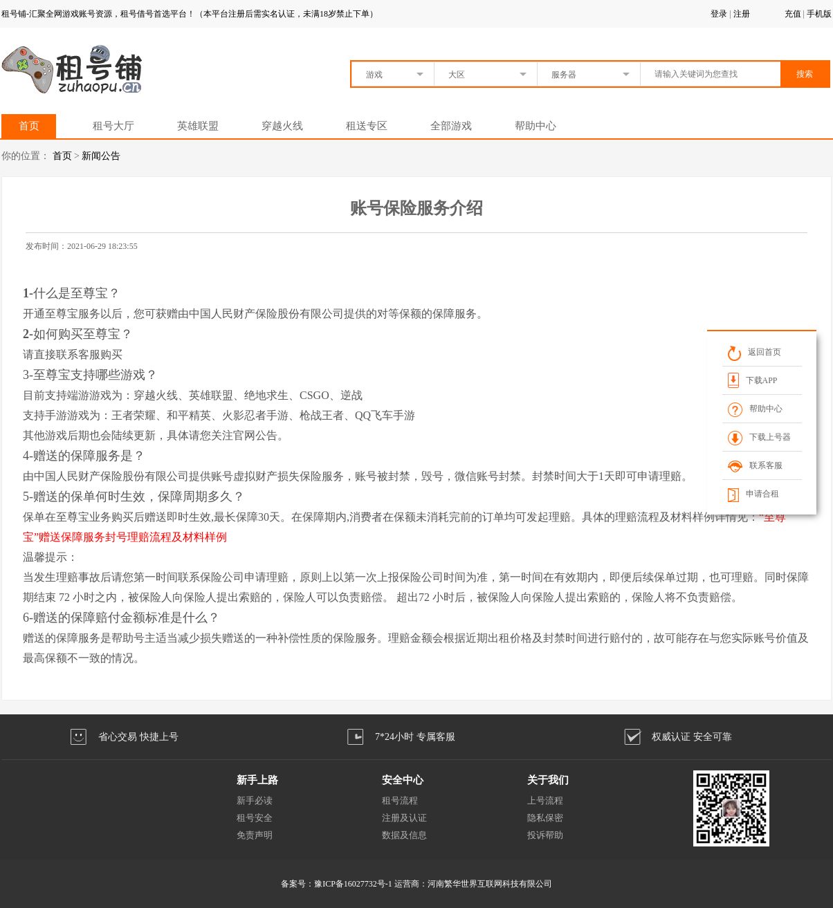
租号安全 (255, 818)
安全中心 (402, 780)
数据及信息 (404, 835)
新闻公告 (101, 156)
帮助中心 (535, 125)
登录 (719, 14)
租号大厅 (113, 125)
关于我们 (548, 780)
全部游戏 (451, 125)
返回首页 (754, 352)
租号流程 (400, 800)
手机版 (819, 14)
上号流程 (545, 800)
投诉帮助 (545, 835)
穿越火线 (282, 125)
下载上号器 (759, 437)
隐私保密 (545, 818)
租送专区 (366, 125)
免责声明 (255, 835)
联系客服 (755, 465)
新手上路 (257, 780)
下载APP (753, 380)
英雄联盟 (198, 125)
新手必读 (255, 800)
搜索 (804, 74)
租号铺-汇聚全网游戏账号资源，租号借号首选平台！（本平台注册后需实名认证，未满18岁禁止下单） (189, 14)
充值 (793, 14)
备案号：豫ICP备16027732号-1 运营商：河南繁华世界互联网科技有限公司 (416, 884)
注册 (741, 14)
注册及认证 (404, 818)
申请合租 (753, 494)
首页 (29, 125)
